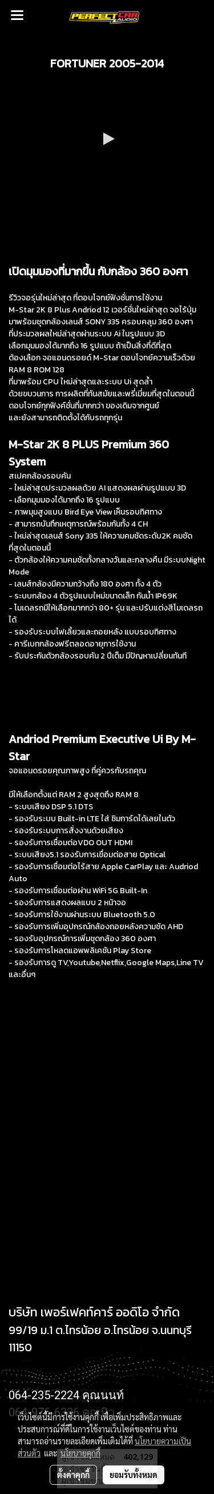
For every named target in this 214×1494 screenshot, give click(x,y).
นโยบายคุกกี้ (80, 1453)
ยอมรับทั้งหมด (134, 1474)
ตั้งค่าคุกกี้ (73, 1474)
